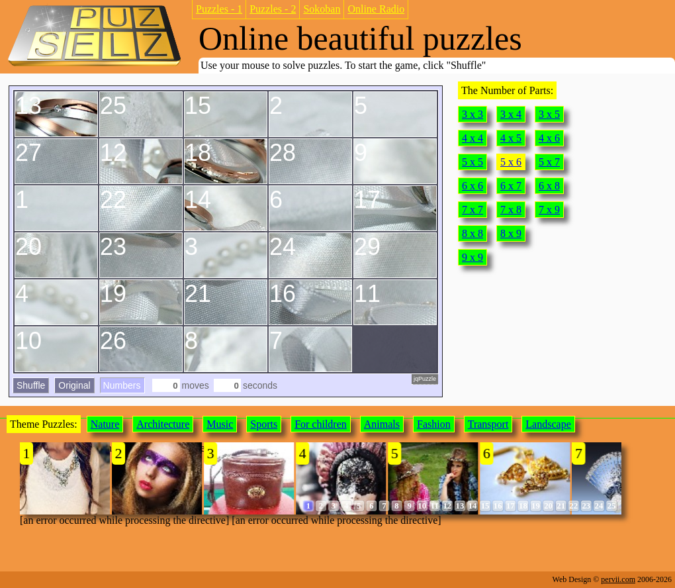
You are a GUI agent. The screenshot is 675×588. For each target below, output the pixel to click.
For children (320, 424)
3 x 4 (510, 114)
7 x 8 (510, 209)
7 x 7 (472, 209)
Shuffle (31, 385)
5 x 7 (549, 162)
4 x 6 (549, 138)
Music (219, 424)
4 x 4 (472, 138)
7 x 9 (549, 209)
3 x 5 (549, 114)
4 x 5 (510, 138)
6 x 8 (549, 185)
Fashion (434, 424)
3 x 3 (472, 114)
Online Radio (375, 9)
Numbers (122, 385)
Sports (263, 424)
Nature (105, 424)
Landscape (547, 424)
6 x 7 (510, 185)
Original (74, 385)
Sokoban (321, 9)
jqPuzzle (425, 378)
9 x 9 (472, 257)
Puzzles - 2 (272, 9)
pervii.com (618, 579)
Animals (382, 424)
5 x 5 (472, 162)
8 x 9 (510, 233)
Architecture (162, 424)
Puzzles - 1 (219, 9)
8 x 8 (472, 233)
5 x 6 (510, 162)
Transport (488, 424)
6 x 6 (472, 185)
